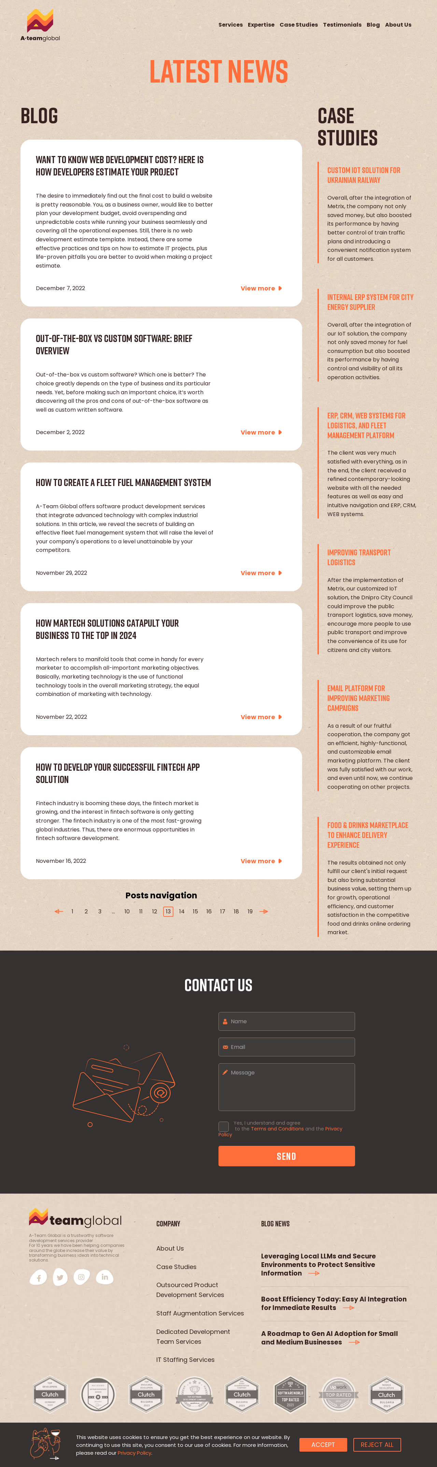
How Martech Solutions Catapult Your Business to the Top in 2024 (107, 629)
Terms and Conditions (277, 1128)
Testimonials (342, 25)
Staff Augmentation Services (200, 1313)
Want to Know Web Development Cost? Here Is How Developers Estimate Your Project (120, 165)
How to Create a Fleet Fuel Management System (123, 482)
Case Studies (299, 25)
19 (250, 911)
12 (154, 911)
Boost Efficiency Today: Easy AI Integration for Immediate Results (334, 1303)
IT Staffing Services (185, 1359)
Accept (323, 1444)
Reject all (377, 1444)
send (287, 1156)
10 (127, 911)
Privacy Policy (134, 1452)
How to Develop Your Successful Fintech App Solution (118, 773)
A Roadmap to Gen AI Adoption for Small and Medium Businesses (329, 1338)
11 (141, 911)
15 (195, 911)
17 (222, 911)
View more (258, 288)
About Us (398, 25)
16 (209, 911)
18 (236, 911)
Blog (373, 25)
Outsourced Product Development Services (190, 1290)
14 (182, 911)
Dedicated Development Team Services (193, 1336)
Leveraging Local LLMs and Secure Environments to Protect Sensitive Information (318, 1265)
